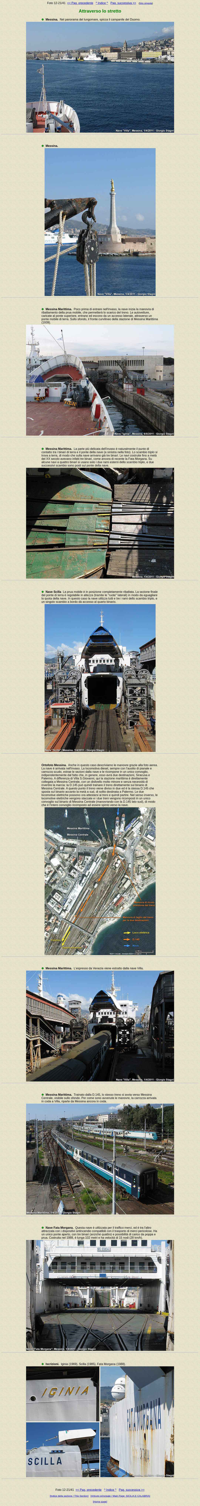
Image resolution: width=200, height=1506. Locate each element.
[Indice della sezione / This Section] (69, 1496)
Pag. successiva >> (123, 3)
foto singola (146, 3)
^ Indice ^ (102, 3)
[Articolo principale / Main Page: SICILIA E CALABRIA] (120, 1496)
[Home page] (100, 1501)
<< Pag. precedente (80, 3)
